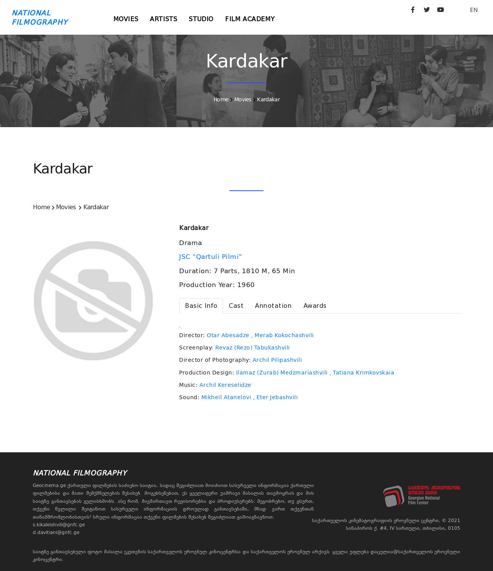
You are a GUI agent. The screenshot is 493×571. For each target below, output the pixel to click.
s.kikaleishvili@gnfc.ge (59, 524)
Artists (163, 19)
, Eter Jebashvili (275, 397)
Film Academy (250, 19)
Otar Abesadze (228, 335)
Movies (126, 19)
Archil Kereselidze (226, 385)
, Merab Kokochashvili (282, 335)
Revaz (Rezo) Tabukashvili (252, 347)
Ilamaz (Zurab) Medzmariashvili (282, 372)
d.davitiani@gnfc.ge (56, 532)
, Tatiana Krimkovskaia (361, 372)
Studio (201, 19)
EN (474, 9)
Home (220, 99)
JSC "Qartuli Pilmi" (211, 256)
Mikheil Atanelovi (226, 397)
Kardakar (268, 99)
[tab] (201, 306)
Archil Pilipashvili (277, 360)
